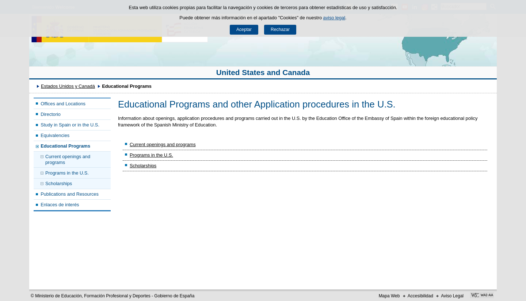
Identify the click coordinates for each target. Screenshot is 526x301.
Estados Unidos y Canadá (68, 86)
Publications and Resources (70, 194)
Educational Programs (65, 146)
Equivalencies (55, 135)
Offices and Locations (63, 103)
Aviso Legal (452, 295)
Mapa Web (389, 295)
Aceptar (244, 29)
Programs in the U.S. (67, 173)
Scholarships (58, 183)
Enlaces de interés (60, 204)
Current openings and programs (67, 159)
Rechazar (280, 29)
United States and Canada (263, 72)
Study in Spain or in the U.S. (70, 125)
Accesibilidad (420, 295)
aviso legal (334, 17)
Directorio (51, 114)
